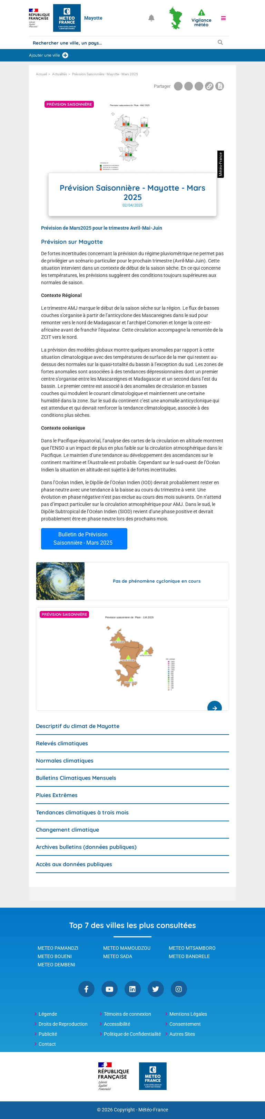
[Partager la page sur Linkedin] (199, 86)
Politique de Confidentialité (132, 1034)
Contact (47, 1044)
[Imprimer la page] (219, 86)
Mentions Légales (188, 1014)
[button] (223, 18)
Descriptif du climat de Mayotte (77, 726)
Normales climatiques (65, 760)
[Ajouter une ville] (65, 55)
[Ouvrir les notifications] (151, 18)
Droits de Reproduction (63, 1024)
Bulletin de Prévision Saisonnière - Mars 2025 (82, 538)
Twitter (156, 989)
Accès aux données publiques (74, 864)
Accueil (41, 74)
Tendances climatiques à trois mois (82, 812)
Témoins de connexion (127, 1014)
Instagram (179, 989)
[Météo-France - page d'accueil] (153, 1076)
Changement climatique (67, 829)
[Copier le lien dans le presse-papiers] (209, 86)
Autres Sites (182, 1034)
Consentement (185, 1024)
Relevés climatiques (62, 743)
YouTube (109, 989)
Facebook (86, 989)
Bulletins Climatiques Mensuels (76, 777)
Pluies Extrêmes (57, 795)
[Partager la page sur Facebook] (178, 86)
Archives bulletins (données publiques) (86, 846)
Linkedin (133, 989)
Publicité (48, 1034)
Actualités (59, 74)
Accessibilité (117, 1024)
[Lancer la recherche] (220, 42)
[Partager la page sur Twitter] (188, 86)
